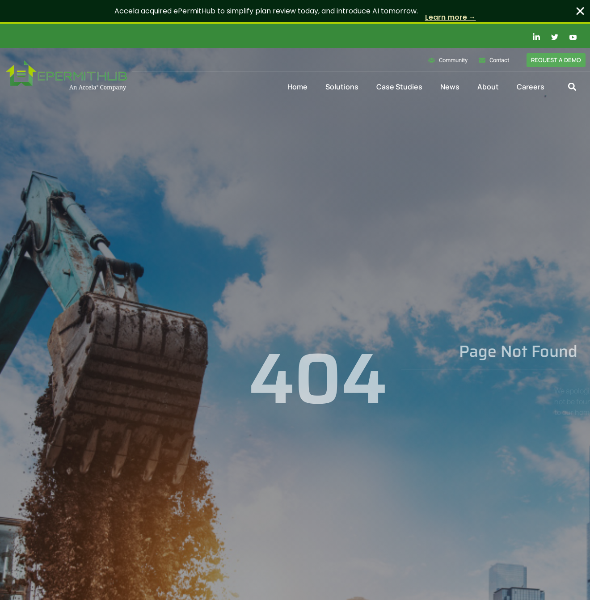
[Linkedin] (531, 37)
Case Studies (399, 87)
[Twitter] (549, 37)
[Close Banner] (580, 11)
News (449, 87)
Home (297, 87)
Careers (530, 87)
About (488, 87)
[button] (572, 87)
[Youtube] (568, 37)
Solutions (341, 87)
